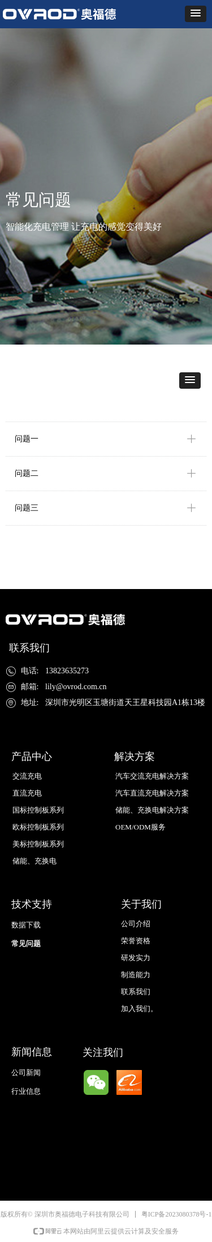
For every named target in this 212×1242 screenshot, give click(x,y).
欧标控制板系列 (38, 827)
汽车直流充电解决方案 (152, 793)
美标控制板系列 (38, 844)
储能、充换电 (34, 861)
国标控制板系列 (38, 810)
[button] (195, 14)
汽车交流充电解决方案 (152, 776)
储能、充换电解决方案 (152, 810)
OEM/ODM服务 (140, 827)
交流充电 (27, 776)
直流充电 (27, 793)
